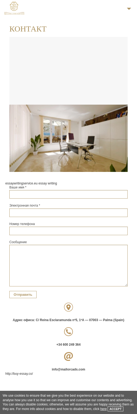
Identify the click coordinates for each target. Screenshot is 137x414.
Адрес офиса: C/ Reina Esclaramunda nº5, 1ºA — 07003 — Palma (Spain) (68, 320)
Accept (115, 409)
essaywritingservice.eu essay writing (31, 183)
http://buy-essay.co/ (19, 374)
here (103, 409)
